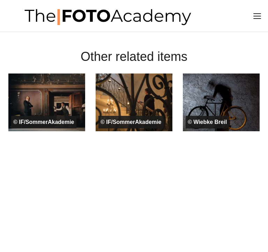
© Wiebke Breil (207, 122)
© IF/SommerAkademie (43, 122)
